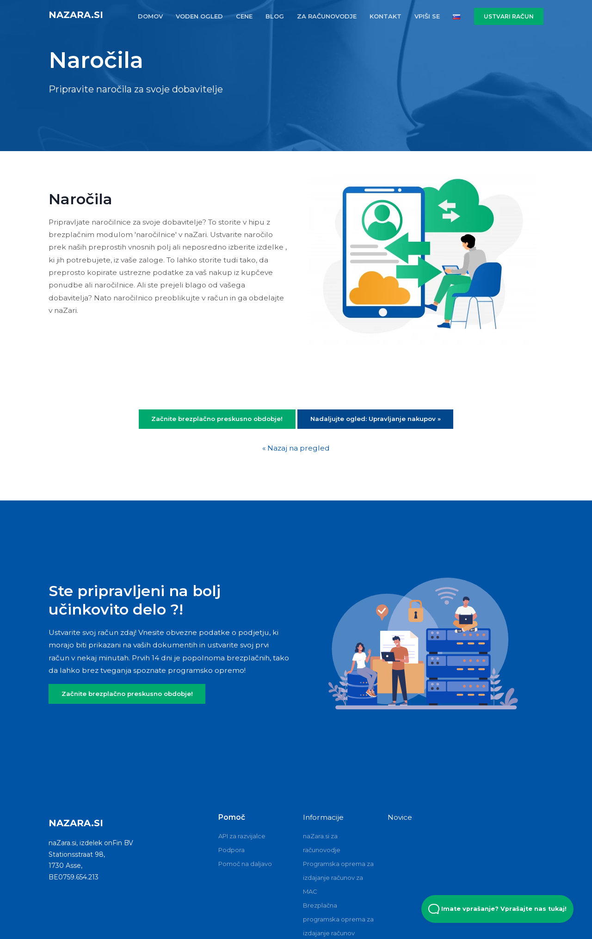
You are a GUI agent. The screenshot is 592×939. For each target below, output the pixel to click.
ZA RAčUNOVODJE (327, 16)
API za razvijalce (241, 836)
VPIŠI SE (427, 16)
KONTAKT (385, 16)
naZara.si (76, 14)
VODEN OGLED (199, 16)
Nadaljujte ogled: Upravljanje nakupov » (375, 418)
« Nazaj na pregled (296, 448)
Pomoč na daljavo (245, 863)
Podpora (231, 850)
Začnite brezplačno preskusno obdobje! (217, 418)
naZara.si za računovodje (321, 843)
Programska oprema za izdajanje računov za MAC (338, 877)
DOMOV (150, 16)
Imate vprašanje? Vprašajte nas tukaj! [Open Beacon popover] (497, 909)
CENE (244, 16)
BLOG (274, 16)
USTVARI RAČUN (509, 16)
